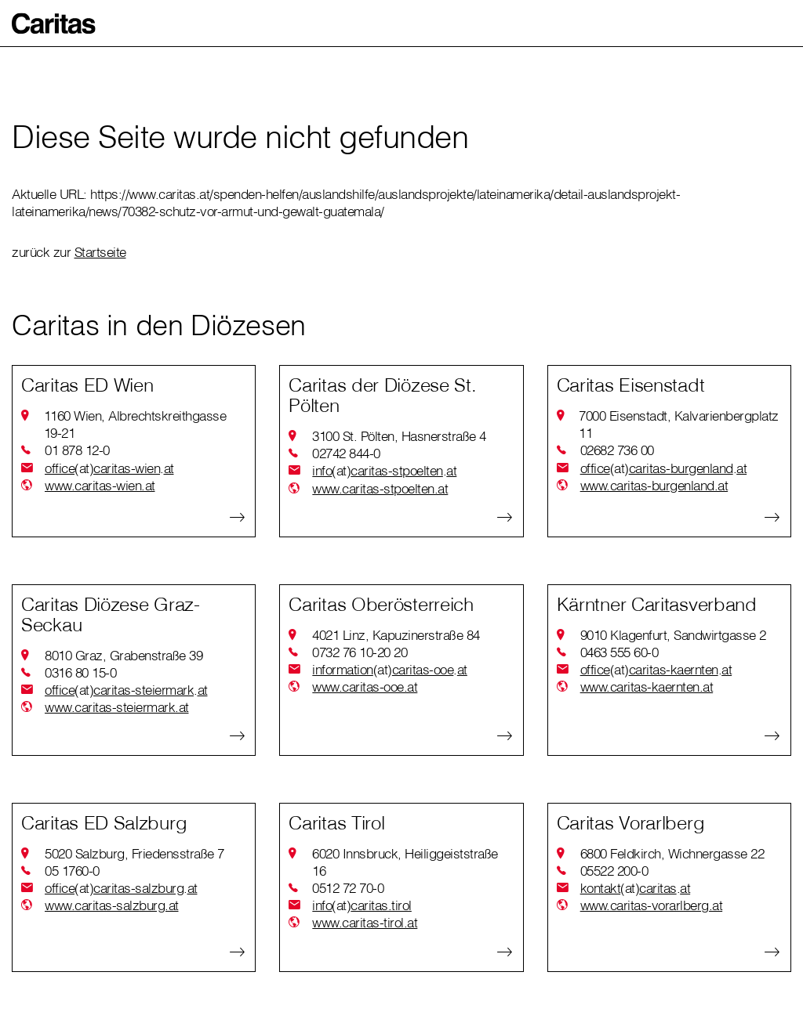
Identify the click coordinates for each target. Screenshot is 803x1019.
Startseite (100, 252)
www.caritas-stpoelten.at (380, 488)
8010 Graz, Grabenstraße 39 (123, 655)
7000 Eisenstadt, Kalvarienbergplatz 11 (679, 424)
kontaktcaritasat (635, 888)
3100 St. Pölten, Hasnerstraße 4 (399, 436)
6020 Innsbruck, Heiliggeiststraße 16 (405, 862)
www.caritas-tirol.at (364, 922)
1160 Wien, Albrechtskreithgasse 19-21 (135, 424)
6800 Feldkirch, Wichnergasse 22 (672, 853)
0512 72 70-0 (347, 888)
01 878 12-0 (77, 450)
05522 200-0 (614, 870)
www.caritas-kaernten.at (647, 686)
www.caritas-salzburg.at (112, 905)
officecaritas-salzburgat (121, 888)
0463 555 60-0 (619, 652)
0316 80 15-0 (80, 672)
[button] (54, 23)
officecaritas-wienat (109, 468)
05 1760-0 (72, 870)
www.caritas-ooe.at (364, 686)
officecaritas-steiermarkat (126, 690)
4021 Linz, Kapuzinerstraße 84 (396, 635)
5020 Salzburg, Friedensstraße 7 (134, 853)
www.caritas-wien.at (100, 485)
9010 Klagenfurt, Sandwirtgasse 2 (673, 635)
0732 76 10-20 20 (359, 652)
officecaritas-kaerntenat (656, 669)
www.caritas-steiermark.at (117, 707)
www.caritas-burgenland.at (654, 485)
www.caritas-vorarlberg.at (651, 905)
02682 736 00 (617, 450)
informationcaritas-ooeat (389, 669)
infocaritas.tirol (362, 905)
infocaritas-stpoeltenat (384, 470)
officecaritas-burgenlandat (663, 468)
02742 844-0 (346, 453)
